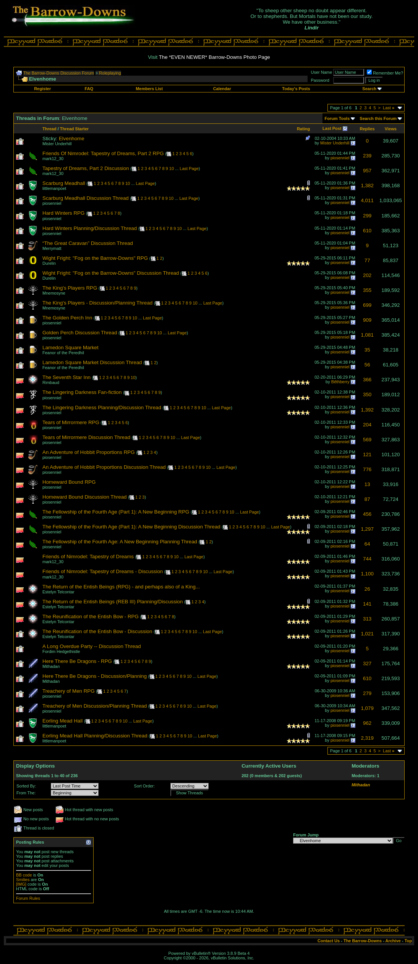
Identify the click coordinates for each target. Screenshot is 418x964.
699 (367, 305)
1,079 (367, 708)
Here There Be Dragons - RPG (77, 661)
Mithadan (51, 666)
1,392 (367, 410)
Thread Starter (74, 128)
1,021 (367, 634)
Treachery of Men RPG (68, 691)
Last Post (332, 128)
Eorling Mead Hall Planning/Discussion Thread (94, 736)
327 (367, 663)
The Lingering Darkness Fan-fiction (82, 392)
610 (367, 230)
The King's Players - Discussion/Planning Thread (97, 303)
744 (367, 559)
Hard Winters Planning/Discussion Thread (89, 228)
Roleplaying (110, 73)
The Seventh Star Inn (66, 377)
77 (367, 260)
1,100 (367, 574)
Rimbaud (50, 382)
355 (367, 290)
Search (369, 88)
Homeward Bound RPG (69, 482)
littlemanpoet (54, 188)
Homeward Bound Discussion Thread (84, 497)
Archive (393, 940)
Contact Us (329, 940)
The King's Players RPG (69, 288)
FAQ (89, 88)
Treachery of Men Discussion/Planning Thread (94, 706)
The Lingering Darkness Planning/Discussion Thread (101, 407)
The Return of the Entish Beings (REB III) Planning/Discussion (112, 601)
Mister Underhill (56, 143)
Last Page (189, 168)
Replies (367, 128)
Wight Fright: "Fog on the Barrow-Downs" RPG (95, 258)
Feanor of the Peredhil (63, 352)
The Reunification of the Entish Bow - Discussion (97, 631)
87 (367, 499)
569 (367, 439)
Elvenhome (71, 138)
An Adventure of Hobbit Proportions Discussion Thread (104, 467)
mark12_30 (52, 158)
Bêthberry (340, 381)
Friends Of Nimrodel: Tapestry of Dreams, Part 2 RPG (103, 153)
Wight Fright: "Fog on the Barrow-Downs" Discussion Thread (110, 273)
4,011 (367, 200)
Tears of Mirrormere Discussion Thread (86, 437)
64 (367, 544)
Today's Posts (296, 88)
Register (42, 88)
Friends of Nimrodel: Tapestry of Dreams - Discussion (102, 571)
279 (367, 693)
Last (388, 107)
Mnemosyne (53, 293)
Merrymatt (52, 248)
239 (367, 156)
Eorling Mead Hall (62, 721)
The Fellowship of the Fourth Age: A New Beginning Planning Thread (119, 541)
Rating (303, 128)
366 (367, 379)
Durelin (49, 263)
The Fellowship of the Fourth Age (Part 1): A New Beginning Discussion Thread (131, 527)
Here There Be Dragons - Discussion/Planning (94, 676)
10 (171, 168)
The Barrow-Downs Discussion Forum (58, 73)
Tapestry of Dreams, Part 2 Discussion (85, 168)
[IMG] (21, 884)
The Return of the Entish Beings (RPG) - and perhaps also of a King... (121, 587)
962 (367, 723)
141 (367, 604)
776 (367, 469)
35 (367, 350)
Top (408, 940)
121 (367, 454)
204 (367, 425)
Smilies (22, 879)
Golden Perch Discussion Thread (79, 332)
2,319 (367, 738)
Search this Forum (378, 118)
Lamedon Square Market (70, 347)
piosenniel (340, 158)
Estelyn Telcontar (58, 592)
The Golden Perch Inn (67, 318)
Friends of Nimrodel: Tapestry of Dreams (88, 556)
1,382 (367, 185)
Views (391, 128)
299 (367, 216)
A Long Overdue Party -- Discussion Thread (91, 646)
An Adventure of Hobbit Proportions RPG (88, 452)
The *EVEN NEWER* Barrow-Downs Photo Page (214, 57)
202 (367, 275)
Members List (149, 88)
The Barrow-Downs (362, 940)
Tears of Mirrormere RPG (70, 422)
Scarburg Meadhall (63, 183)
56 (367, 365)
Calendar (222, 88)
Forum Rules (28, 898)
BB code (24, 875)
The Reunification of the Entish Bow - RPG (90, 616)
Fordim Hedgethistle (61, 651)
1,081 (367, 335)
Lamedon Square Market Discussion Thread (92, 362)
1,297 (367, 529)
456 (367, 514)
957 (367, 170)
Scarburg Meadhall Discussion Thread (85, 198)
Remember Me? (385, 73)
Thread (49, 128)
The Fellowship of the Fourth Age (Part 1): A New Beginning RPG (116, 512)
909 (367, 320)
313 (367, 619)
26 (367, 589)
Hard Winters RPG (63, 213)
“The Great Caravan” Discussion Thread (87, 243)
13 (367, 484)
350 (367, 394)
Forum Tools (337, 118)
